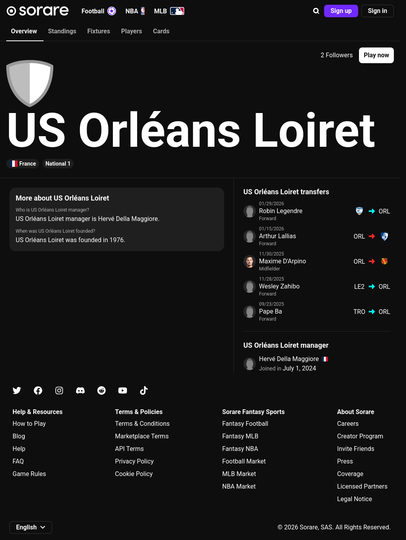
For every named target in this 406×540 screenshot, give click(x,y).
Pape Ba (270, 311)
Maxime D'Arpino (282, 261)
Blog (19, 436)
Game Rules (29, 474)
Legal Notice (354, 499)
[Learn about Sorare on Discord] (80, 391)
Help (19, 448)
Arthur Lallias (277, 236)
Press (345, 461)
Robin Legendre (281, 211)
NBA (135, 11)
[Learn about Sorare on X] (16, 391)
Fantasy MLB (240, 436)
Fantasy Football (245, 423)
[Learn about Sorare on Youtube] (122, 391)
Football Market (244, 461)
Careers (348, 423)
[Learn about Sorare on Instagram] (59, 391)
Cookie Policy (134, 474)
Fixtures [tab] (98, 31)
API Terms (129, 448)
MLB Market (239, 474)
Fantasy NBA (240, 448)
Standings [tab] (62, 31)
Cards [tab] (161, 31)
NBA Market (239, 486)
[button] (316, 11)
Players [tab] (131, 31)
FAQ (18, 461)
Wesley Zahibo (279, 286)
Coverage (350, 474)
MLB (169, 11)
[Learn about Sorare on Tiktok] (143, 391)
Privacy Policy (134, 461)
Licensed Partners (362, 486)
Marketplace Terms (142, 436)
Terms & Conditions (142, 423)
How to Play (29, 423)
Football (99, 11)
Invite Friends (355, 448)
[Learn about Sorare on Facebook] (38, 391)
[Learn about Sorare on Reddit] (101, 391)
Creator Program (360, 436)
